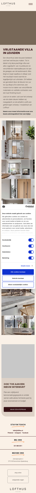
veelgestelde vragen (18, 480)
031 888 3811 (18, 446)
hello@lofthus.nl (18, 430)
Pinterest (10, 433)
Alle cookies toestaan (18, 272)
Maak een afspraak (18, 413)
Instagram (18, 433)
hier (21, 114)
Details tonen (25, 266)
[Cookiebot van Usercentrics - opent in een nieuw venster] (25, 206)
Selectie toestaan (18, 278)
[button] (30, 4)
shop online (18, 472)
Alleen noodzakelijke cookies (18, 284)
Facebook (25, 433)
